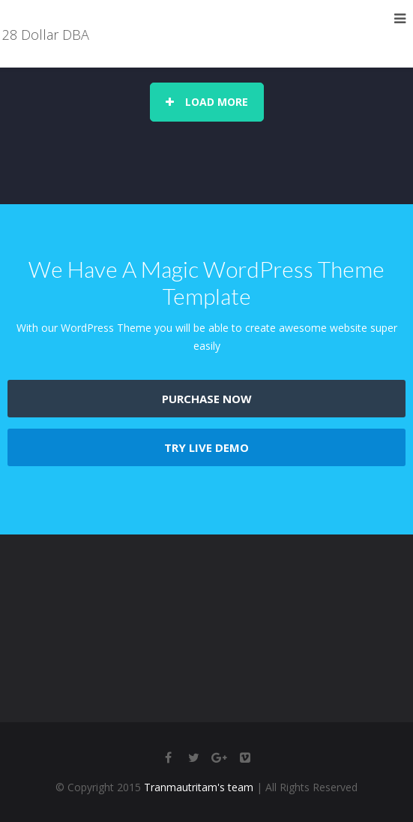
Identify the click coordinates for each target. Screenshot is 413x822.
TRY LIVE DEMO (206, 447)
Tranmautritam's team (198, 787)
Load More (207, 102)
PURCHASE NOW (207, 398)
